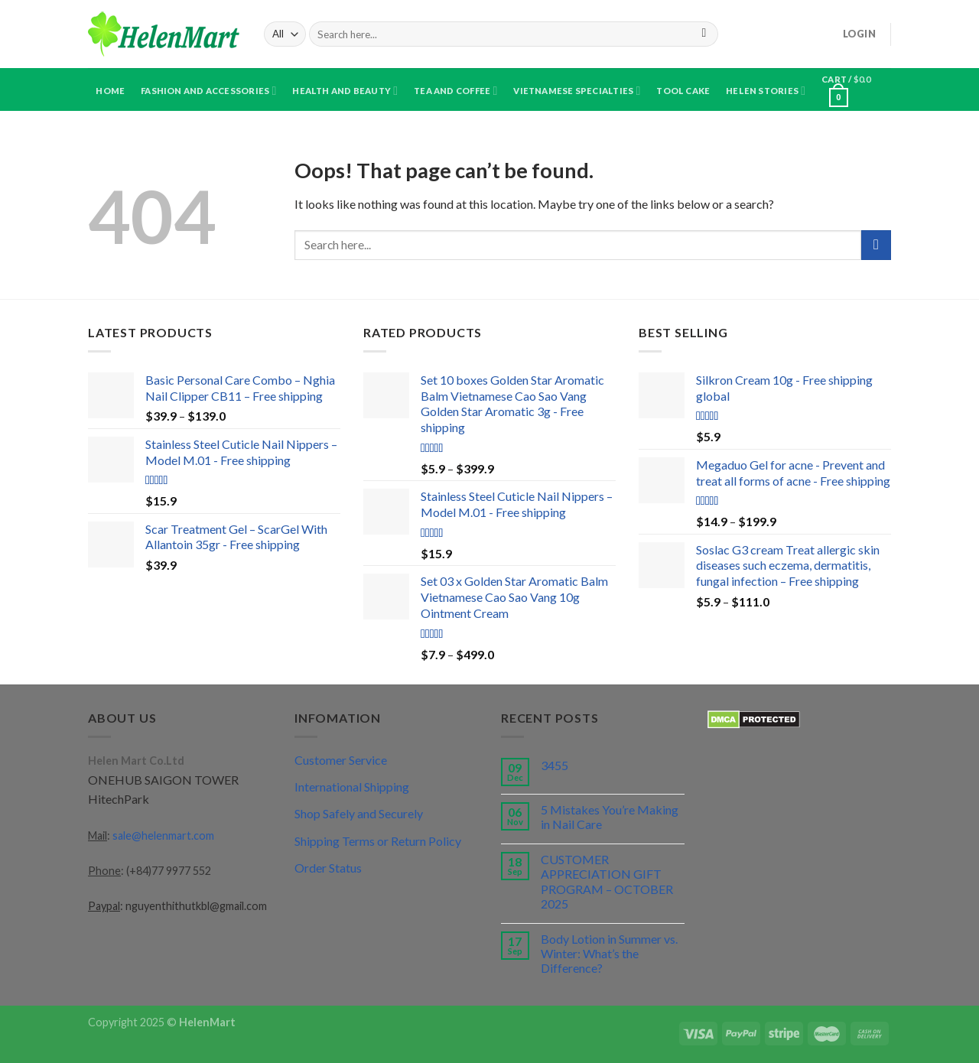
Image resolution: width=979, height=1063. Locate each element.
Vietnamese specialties (576, 90)
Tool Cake (683, 91)
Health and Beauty (345, 90)
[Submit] (704, 34)
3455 (554, 765)
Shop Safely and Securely (358, 813)
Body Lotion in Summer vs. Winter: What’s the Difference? (609, 953)
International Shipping (351, 786)
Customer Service (340, 760)
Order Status (328, 867)
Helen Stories (765, 90)
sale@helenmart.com (163, 835)
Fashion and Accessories (208, 90)
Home (110, 91)
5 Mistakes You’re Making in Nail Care (609, 816)
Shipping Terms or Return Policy (377, 841)
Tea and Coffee (455, 90)
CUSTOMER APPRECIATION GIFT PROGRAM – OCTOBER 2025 (607, 881)
